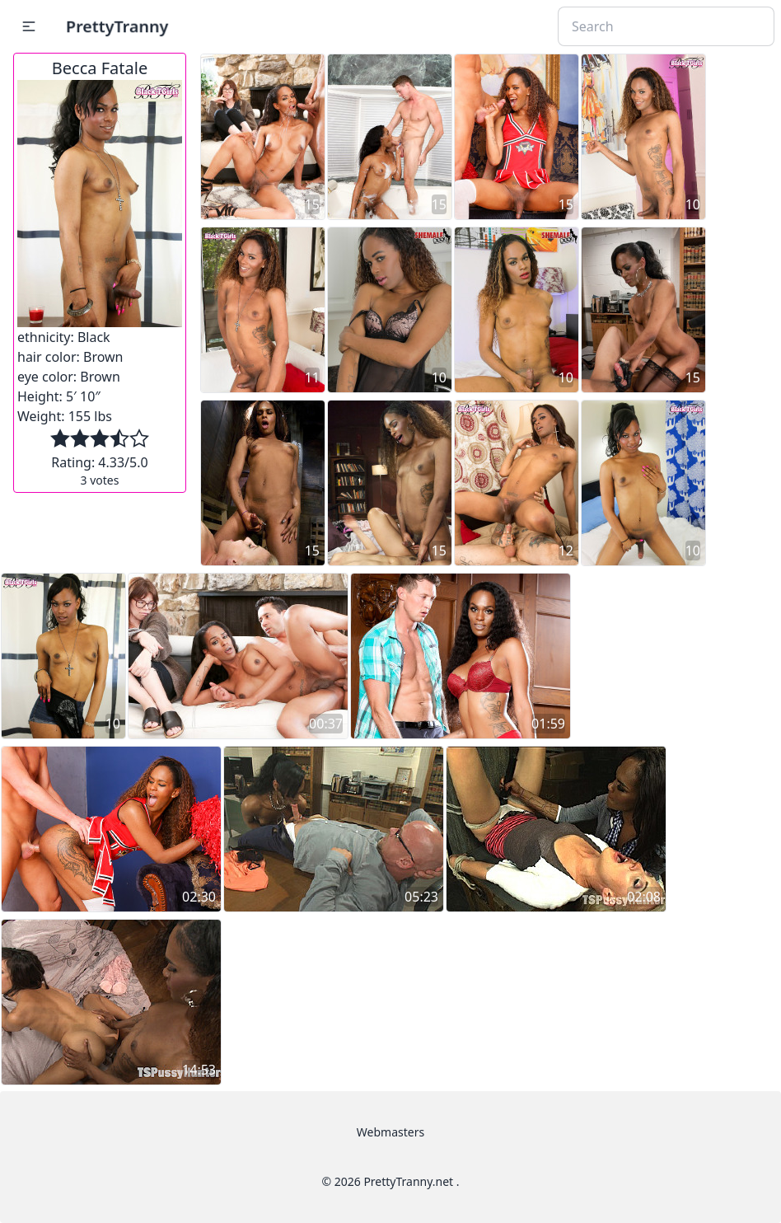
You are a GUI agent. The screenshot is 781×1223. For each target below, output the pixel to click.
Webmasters (390, 1132)
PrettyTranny (117, 26)
